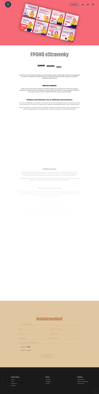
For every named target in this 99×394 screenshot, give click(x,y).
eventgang (74, 4)
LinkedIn (48, 383)
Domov (13, 379)
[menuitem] (83, 4)
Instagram (48, 381)
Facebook (48, 379)
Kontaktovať (80, 383)
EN (88, 5)
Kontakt (13, 385)
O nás (12, 381)
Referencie (14, 383)
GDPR (28, 347)
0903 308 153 (80, 379)
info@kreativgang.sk (2, 383)
